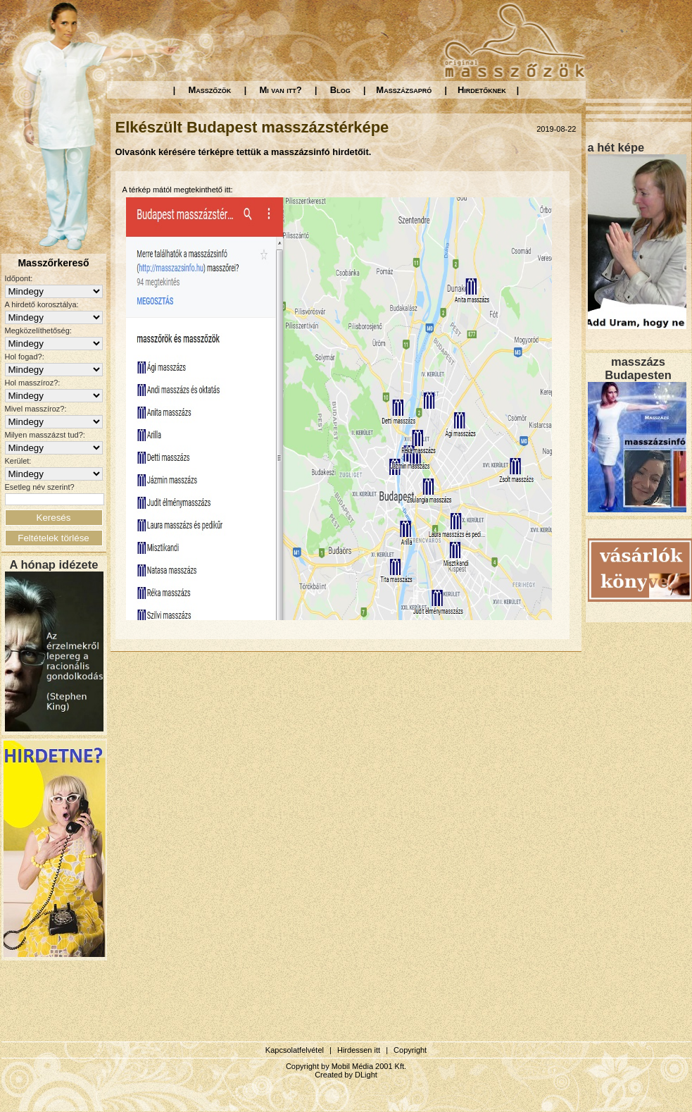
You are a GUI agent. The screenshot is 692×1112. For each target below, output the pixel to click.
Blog (340, 90)
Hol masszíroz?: (33, 382)
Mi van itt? (280, 90)
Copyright (410, 1050)
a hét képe (616, 147)
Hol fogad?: (24, 356)
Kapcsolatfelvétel (294, 1050)
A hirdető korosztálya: (42, 304)
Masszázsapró (404, 90)
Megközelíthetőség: (38, 330)
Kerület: (18, 461)
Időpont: (19, 278)
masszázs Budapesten (638, 368)
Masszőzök (210, 90)
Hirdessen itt (358, 1050)
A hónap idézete (54, 564)
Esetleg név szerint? (40, 487)
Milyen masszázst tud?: (45, 435)
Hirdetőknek (482, 90)
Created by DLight (346, 1074)
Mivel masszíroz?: (36, 408)
